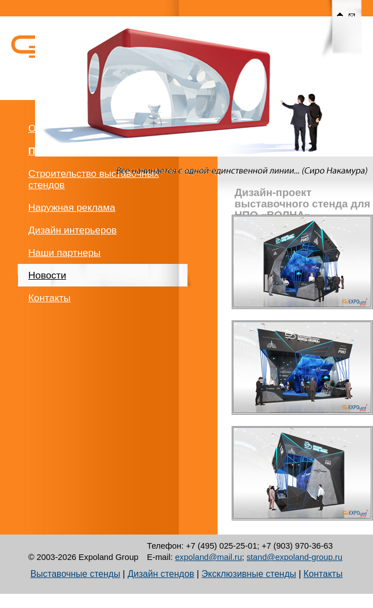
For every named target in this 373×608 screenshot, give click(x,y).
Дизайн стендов (161, 574)
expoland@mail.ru (208, 557)
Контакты (49, 297)
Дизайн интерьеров (72, 230)
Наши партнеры (64, 252)
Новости (47, 275)
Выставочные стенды (75, 574)
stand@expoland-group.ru (294, 557)
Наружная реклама (71, 207)
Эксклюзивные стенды (249, 574)
